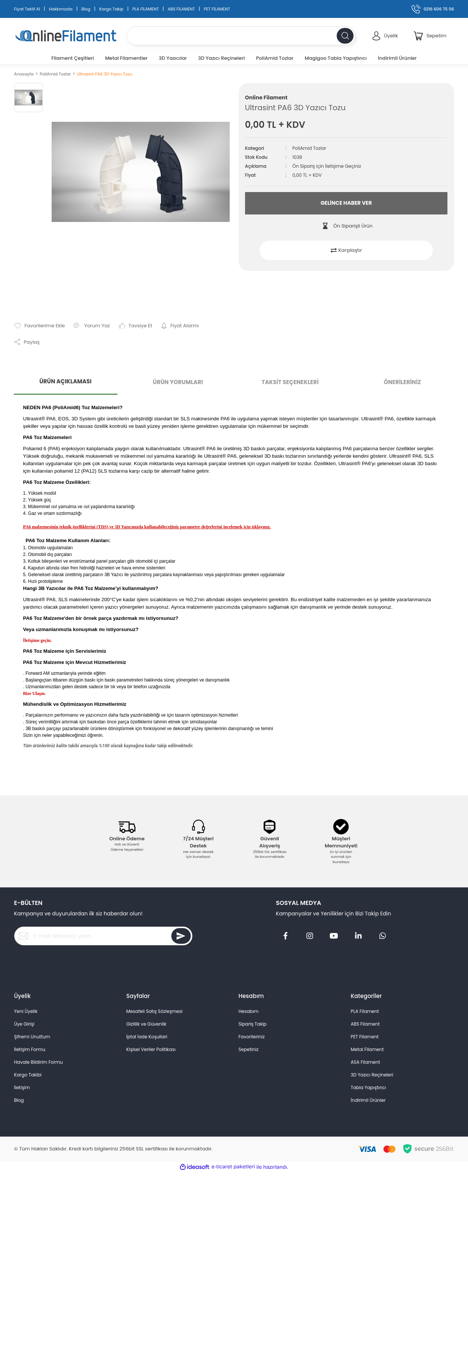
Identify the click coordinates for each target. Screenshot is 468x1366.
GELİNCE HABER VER (346, 203)
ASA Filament (365, 1062)
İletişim (22, 1087)
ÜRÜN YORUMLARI (178, 382)
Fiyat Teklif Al (27, 9)
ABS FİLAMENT (181, 9)
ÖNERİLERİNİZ (402, 382)
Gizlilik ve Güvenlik (146, 1024)
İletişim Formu (30, 1049)
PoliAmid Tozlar (309, 148)
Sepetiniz (249, 1049)
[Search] (241, 36)
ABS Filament (365, 1024)
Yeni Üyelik (26, 1011)
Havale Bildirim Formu (38, 1062)
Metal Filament (367, 1049)
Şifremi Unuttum (32, 1036)
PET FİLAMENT (217, 9)
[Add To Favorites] (39, 326)
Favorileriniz (252, 1036)
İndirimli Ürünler (368, 1100)
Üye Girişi (24, 1024)
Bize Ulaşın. (34, 693)
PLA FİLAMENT (145, 9)
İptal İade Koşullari (147, 1036)
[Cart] (430, 35)
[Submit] (181, 936)
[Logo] (65, 36)
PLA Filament (365, 1011)
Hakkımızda (61, 9)
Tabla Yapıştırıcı (368, 1087)
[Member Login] (385, 35)
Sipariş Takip (253, 1024)
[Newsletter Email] (103, 936)
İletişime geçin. (37, 640)
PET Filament (365, 1036)
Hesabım (249, 1011)
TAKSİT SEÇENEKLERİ (289, 382)
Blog (85, 9)
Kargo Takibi (28, 1075)
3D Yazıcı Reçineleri (372, 1075)
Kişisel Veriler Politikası (151, 1049)
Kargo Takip (111, 9)
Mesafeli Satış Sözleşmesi (154, 1011)
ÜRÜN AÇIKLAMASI (65, 381)
